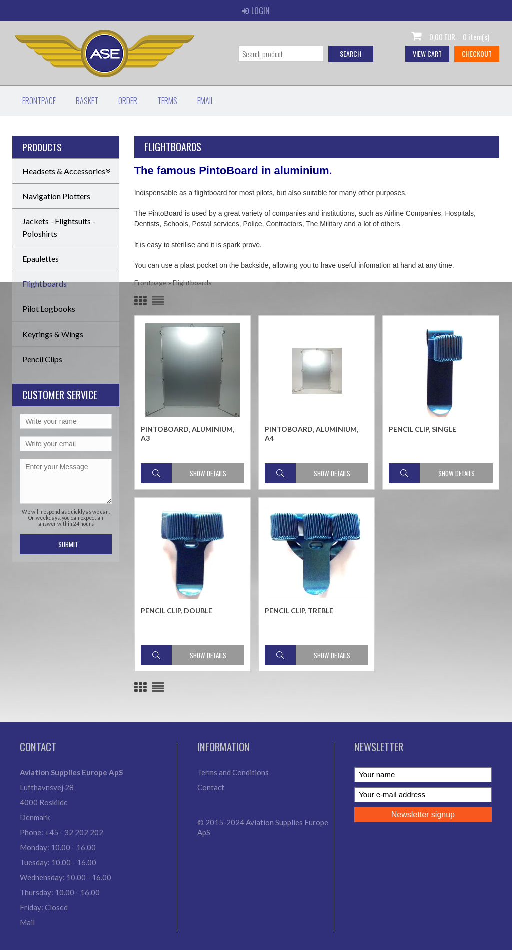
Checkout (477, 53)
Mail (27, 922)
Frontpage (39, 101)
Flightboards (44, 283)
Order (128, 101)
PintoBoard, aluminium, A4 (311, 433)
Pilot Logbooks (49, 308)
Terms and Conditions (233, 772)
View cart (427, 53)
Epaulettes (40, 258)
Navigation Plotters (56, 196)
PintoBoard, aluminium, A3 (187, 433)
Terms (168, 101)
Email (206, 101)
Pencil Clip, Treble (299, 610)
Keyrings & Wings (53, 334)
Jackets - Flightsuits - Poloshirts (59, 227)
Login (256, 11)
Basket (87, 101)
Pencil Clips (42, 359)
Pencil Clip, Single (422, 429)
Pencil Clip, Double (176, 610)
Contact (211, 787)
